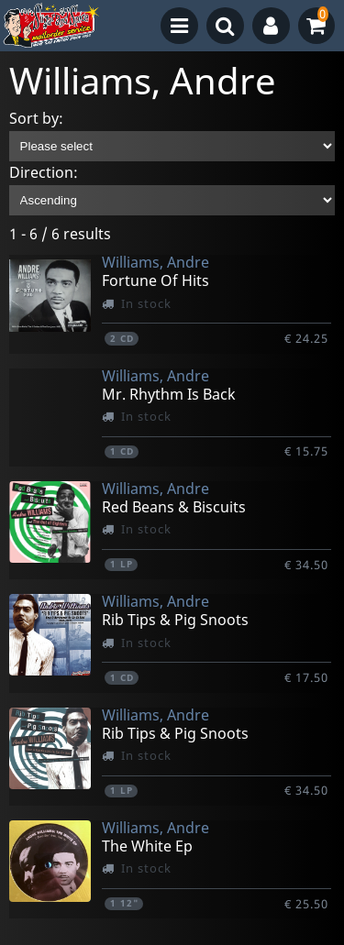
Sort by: (36, 118)
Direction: (43, 172)
